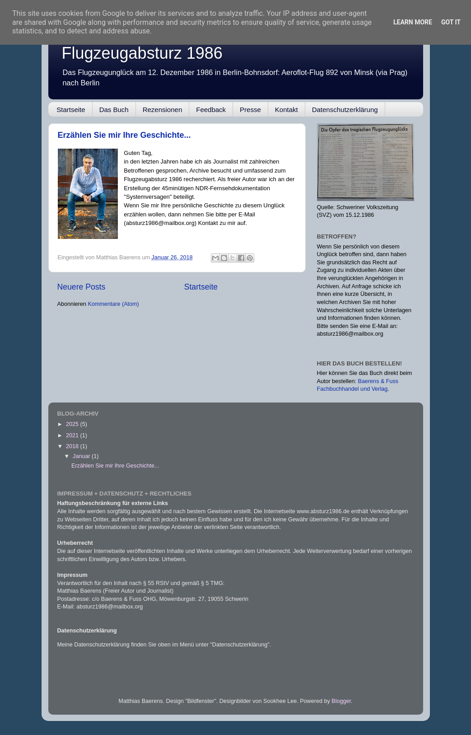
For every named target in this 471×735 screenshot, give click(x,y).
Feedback (211, 109)
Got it (451, 22)
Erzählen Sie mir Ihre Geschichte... (124, 135)
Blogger (341, 701)
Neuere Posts (81, 286)
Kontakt (286, 109)
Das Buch (114, 109)
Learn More (412, 22)
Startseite (70, 109)
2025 (73, 424)
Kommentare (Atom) (113, 304)
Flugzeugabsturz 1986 (142, 53)
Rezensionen (162, 109)
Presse (250, 109)
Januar (82, 456)
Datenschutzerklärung (345, 109)
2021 (73, 435)
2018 (73, 446)
